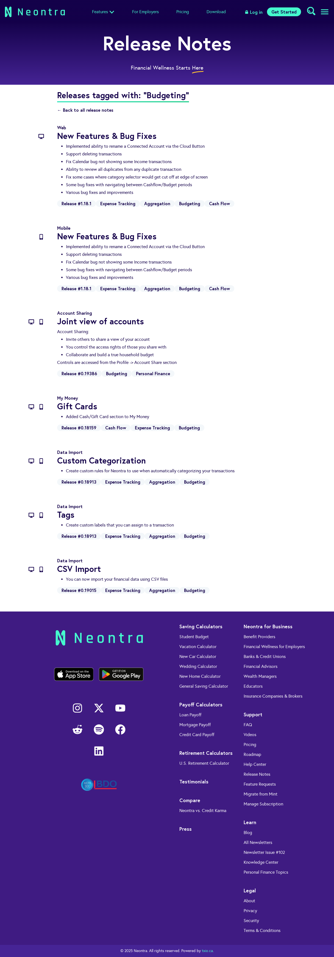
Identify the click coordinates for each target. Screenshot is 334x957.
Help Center (255, 764)
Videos (250, 734)
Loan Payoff (190, 714)
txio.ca (207, 950)
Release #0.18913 (79, 482)
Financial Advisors (260, 666)
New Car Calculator (197, 656)
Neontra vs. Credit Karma (202, 810)
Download (216, 11)
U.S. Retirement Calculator (204, 763)
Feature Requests (260, 784)
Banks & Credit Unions (265, 656)
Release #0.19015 (79, 590)
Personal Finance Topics (266, 872)
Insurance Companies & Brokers (273, 696)
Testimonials (193, 781)
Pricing (182, 11)
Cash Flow (219, 203)
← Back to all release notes (85, 110)
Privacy (250, 910)
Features (100, 11)
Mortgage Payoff (195, 724)
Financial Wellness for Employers (274, 646)
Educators (253, 686)
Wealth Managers (260, 676)
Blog (248, 832)
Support (253, 714)
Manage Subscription (263, 804)
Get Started (284, 12)
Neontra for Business (268, 626)
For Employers (145, 11)
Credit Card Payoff (196, 734)
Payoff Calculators (200, 704)
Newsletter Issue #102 (264, 852)
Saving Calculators (200, 626)
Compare (189, 800)
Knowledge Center (261, 862)
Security (251, 920)
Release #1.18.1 (76, 203)
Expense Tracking (117, 203)
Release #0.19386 (79, 373)
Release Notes (257, 774)
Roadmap (252, 754)
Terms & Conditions (262, 930)
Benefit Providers (259, 636)
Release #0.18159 (79, 427)
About (249, 900)
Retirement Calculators (206, 753)
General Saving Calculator (203, 686)
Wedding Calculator (198, 666)
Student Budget (194, 636)
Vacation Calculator (197, 646)
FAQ (248, 724)
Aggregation (157, 203)
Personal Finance (153, 373)
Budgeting (189, 203)
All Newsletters (258, 842)
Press (185, 829)
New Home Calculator (200, 676)
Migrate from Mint (260, 794)
